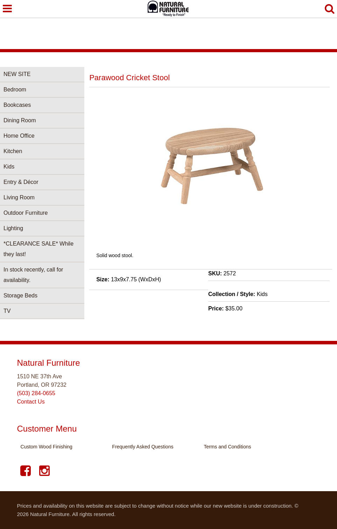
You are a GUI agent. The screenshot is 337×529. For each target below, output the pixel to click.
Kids (8, 167)
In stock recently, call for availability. (33, 275)
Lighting (13, 228)
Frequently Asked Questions (142, 446)
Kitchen (12, 151)
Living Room (19, 197)
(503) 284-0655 (36, 393)
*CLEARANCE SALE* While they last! (38, 249)
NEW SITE (16, 74)
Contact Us (31, 402)
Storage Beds (20, 295)
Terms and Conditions (227, 446)
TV (6, 311)
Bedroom (14, 89)
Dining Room (19, 120)
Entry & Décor (20, 182)
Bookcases (17, 105)
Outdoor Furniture (25, 213)
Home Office (19, 136)
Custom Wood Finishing (46, 446)
